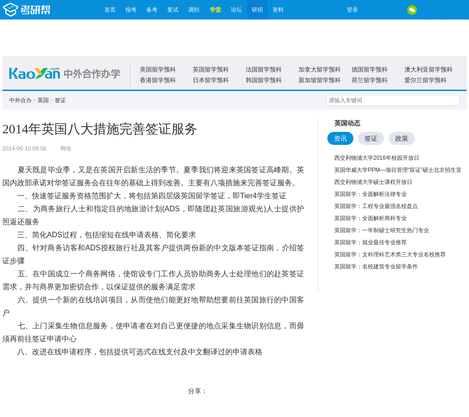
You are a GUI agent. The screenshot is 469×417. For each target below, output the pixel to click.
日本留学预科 (211, 80)
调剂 (193, 10)
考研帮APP (456, 10)
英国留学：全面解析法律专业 (370, 194)
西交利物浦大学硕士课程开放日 (373, 182)
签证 (60, 100)
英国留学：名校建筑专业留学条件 (376, 266)
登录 (352, 10)
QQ (392, 10)
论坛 (236, 10)
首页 (110, 10)
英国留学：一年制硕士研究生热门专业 (381, 230)
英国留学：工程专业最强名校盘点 (376, 206)
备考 (151, 10)
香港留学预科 (158, 80)
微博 (373, 10)
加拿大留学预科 (320, 69)
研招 (257, 10)
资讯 (340, 138)
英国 (43, 100)
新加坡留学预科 (320, 80)
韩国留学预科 (264, 80)
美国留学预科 (158, 69)
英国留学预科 (211, 69)
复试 (172, 10)
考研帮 (51, 10)
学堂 (215, 10)
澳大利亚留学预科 (428, 69)
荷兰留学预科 (370, 80)
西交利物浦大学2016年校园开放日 (376, 158)
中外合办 (20, 100)
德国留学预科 (370, 69)
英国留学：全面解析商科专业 (370, 218)
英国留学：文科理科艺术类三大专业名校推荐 (390, 254)
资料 (278, 10)
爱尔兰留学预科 (425, 80)
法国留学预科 (264, 69)
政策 (401, 138)
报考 (131, 10)
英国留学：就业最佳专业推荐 (370, 242)
